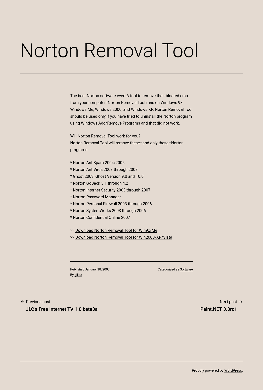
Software (186, 269)
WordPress (233, 370)
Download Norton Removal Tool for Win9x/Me (116, 230)
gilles (78, 275)
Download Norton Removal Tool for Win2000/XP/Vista (123, 237)
